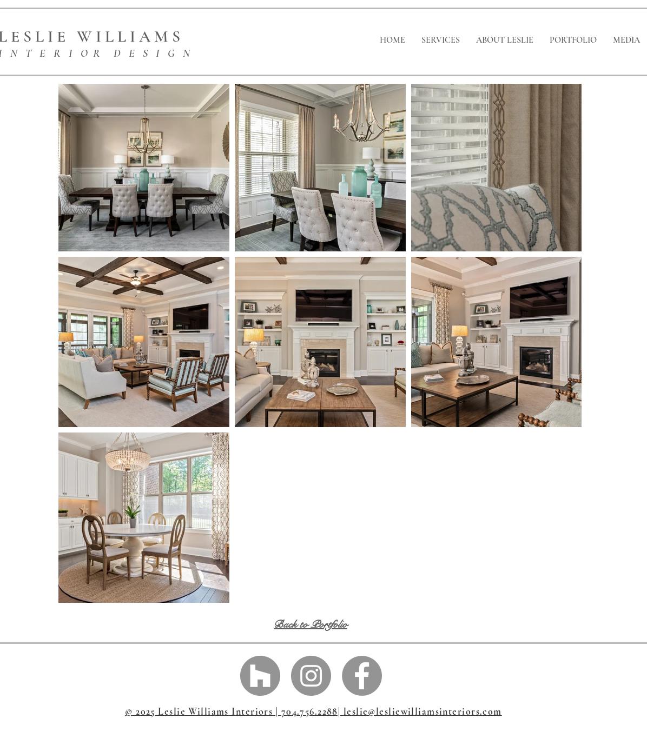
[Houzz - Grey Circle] (260, 676)
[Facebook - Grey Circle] (362, 676)
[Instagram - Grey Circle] (311, 676)
